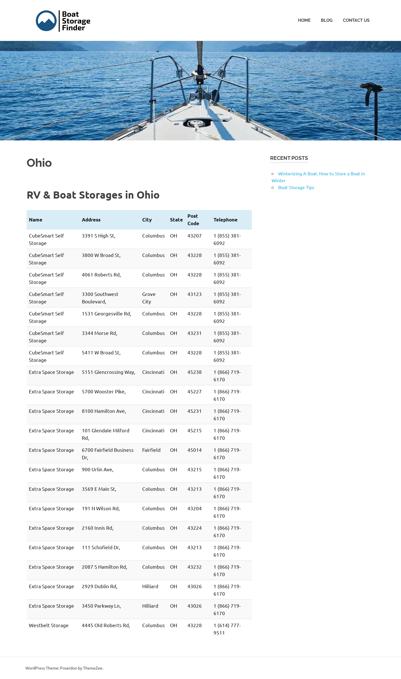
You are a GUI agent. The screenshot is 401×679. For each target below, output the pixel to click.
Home (304, 20)
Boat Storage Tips (296, 187)
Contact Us (356, 20)
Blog (327, 20)
